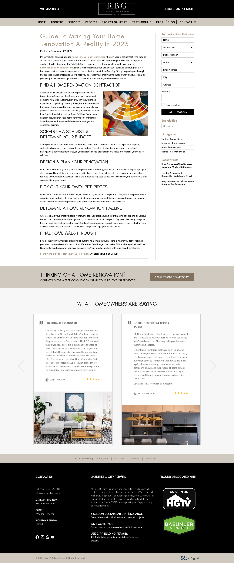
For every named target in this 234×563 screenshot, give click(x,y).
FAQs (159, 22)
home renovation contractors (56, 67)
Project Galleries (114, 22)
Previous (23, 366)
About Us (57, 22)
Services (74, 22)
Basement (173, 143)
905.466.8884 (49, 9)
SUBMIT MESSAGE (178, 111)
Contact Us (188, 22)
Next (210, 366)
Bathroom (173, 151)
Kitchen (171, 139)
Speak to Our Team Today (172, 277)
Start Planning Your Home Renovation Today (64, 253)
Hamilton (151, 458)
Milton (135, 458)
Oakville (119, 458)
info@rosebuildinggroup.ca (49, 492)
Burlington (102, 458)
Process (91, 22)
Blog (171, 22)
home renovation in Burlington (89, 56)
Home (42, 22)
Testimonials (141, 22)
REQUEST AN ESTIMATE (179, 9)
